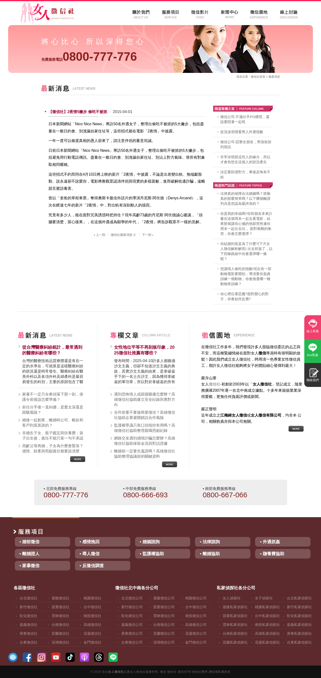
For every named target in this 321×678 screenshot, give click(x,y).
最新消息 (274, 76)
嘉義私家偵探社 (299, 625)
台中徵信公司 (196, 607)
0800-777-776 (89, 56)
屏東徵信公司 (132, 633)
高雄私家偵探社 (267, 633)
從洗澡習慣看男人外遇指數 (241, 132)
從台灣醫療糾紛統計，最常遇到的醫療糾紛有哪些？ (52, 350)
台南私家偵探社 (235, 633)
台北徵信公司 (132, 598)
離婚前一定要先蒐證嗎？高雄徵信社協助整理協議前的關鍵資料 (144, 453)
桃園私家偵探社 (267, 607)
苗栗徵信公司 (164, 607)
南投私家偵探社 (267, 625)
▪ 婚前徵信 (29, 541)
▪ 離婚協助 (210, 553)
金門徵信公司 (196, 642)
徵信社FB (184, 671)
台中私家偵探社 (267, 616)
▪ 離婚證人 (29, 553)
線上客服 (312, 331)
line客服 (312, 355)
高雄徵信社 (92, 625)
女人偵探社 (232, 598)
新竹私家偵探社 (299, 607)
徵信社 (255, 76)
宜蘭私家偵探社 (235, 642)
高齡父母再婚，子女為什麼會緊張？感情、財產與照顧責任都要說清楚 (52, 448)
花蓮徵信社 (92, 633)
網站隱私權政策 (220, 671)
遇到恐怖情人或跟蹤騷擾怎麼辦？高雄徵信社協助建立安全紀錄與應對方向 (144, 399)
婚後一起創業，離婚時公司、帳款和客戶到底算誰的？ (52, 422)
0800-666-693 (145, 495)
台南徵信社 (60, 625)
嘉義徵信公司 (132, 625)
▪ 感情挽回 (90, 541)
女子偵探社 (264, 598)
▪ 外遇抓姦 (270, 541)
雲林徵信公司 (164, 616)
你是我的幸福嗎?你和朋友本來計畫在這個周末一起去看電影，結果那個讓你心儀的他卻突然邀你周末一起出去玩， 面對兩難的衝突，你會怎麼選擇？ (246, 224)
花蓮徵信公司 (196, 633)
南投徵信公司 (196, 616)
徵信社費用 (200, 671)
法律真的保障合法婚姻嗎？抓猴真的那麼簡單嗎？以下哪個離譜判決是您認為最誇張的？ (245, 198)
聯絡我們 (312, 380)
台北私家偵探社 (299, 598)
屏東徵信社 (28, 633)
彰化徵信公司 (132, 616)
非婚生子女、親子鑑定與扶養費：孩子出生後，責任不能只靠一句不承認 (52, 435)
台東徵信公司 (132, 642)
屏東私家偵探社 (299, 633)
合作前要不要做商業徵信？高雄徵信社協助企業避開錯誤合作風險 (144, 415)
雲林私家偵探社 (235, 625)
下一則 (148, 235)
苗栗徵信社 (60, 607)
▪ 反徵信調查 (92, 565)
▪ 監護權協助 (152, 553)
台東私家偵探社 (299, 642)
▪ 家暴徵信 (29, 565)
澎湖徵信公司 (164, 642)
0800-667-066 (225, 495)
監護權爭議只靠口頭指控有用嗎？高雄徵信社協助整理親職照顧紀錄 (144, 428)
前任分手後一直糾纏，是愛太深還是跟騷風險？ (52, 409)
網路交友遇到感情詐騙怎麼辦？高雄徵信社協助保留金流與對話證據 (144, 440)
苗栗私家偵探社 (235, 616)
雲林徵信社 (60, 616)
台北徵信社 (28, 598)
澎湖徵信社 (60, 642)
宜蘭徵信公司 (164, 633)
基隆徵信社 (60, 598)
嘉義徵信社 (28, 625)
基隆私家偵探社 (235, 607)
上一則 (99, 235)
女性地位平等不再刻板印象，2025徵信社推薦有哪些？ (144, 350)
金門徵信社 (92, 642)
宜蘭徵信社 (60, 633)
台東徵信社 (28, 642)
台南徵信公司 (164, 625)
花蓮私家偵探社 (267, 642)
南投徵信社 (92, 616)
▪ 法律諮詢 (210, 541)
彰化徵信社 (28, 616)
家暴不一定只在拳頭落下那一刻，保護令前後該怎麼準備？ (52, 396)
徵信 (163, 671)
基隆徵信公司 (164, 598)
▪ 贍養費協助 (272, 553)
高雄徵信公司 (196, 625)
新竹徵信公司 (132, 607)
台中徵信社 (92, 607)
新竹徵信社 (28, 607)
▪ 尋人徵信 (90, 553)
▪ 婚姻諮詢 (150, 541)
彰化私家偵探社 (299, 616)
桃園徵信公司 (196, 598)
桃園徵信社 (92, 598)
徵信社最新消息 (124, 235)
